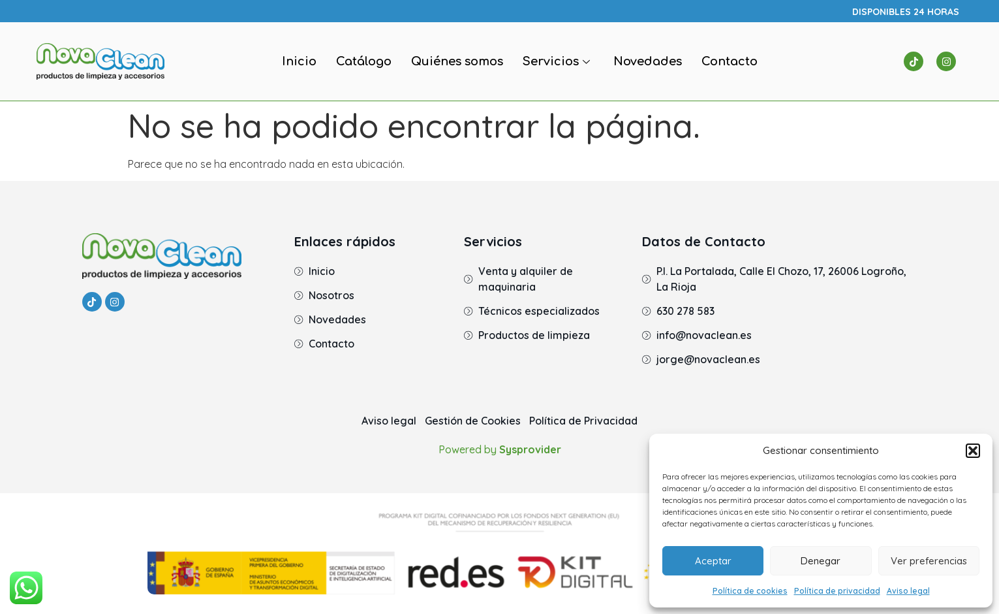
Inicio (299, 61)
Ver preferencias (929, 561)
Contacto (729, 61)
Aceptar (713, 561)
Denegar (820, 561)
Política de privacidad (837, 591)
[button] (972, 450)
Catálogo (364, 61)
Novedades (647, 61)
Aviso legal (908, 591)
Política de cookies (750, 591)
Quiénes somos (457, 61)
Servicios (556, 61)
